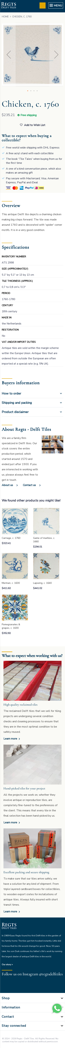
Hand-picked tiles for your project (24, 788)
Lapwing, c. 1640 (42, 583)
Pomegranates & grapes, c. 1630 (11, 626)
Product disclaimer (15, 412)
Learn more (10, 738)
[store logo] (8, 5)
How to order (11, 393)
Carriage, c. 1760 (11, 538)
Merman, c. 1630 (11, 583)
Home (5, 16)
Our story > (7, 964)
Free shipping (28, 115)
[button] (9, 54)
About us (7, 485)
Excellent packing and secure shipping (26, 872)
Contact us (29, 485)
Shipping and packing (17, 403)
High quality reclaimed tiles (20, 704)
